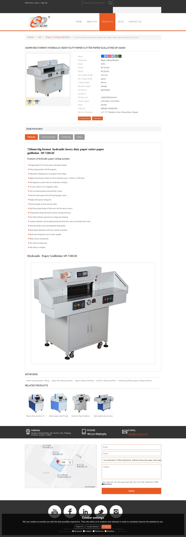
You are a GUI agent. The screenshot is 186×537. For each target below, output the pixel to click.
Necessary (77, 531)
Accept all (106, 527)
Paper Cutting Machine (57, 37)
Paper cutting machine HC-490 (36, 416)
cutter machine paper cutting (37, 381)
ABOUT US (92, 22)
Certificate (66, 137)
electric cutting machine (106, 381)
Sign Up (44, 3)
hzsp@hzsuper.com (138, 434)
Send (131, 491)
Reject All (79, 527)
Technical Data (48, 137)
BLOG (121, 22)
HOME (79, 22)
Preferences (98, 531)
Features (31, 137)
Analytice (87, 531)
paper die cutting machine (62, 381)
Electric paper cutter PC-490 (58, 416)
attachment (107, 484)
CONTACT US (135, 22)
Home (30, 37)
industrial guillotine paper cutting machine (135, 381)
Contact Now (84, 118)
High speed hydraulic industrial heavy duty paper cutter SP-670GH (104, 416)
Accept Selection (93, 527)
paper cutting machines (84, 381)
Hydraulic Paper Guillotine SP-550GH (81, 416)
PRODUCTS (107, 22)
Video (79, 137)
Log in (36, 3)
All (39, 37)
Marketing (109, 531)
